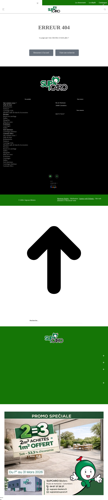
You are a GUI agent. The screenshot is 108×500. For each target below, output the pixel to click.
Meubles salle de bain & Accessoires (15, 112)
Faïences (6, 109)
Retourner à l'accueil (41, 53)
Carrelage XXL (8, 111)
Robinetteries (7, 107)
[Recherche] (27, 320)
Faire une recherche (67, 53)
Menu (5, 3)
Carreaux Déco (8, 133)
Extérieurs (6, 124)
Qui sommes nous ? (9, 103)
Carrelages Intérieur (10, 131)
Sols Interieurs (8, 130)
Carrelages (6, 126)
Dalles (5, 118)
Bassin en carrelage (9, 116)
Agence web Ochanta (86, 198)
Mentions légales (63, 198)
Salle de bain (7, 105)
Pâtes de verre (8, 122)
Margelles (6, 120)
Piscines (6, 114)
